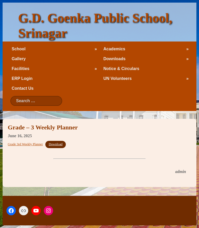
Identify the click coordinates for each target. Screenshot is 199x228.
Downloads (114, 59)
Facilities (20, 68)
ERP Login (22, 78)
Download (55, 144)
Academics (114, 49)
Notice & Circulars (121, 68)
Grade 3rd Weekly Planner (25, 144)
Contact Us (22, 88)
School (18, 49)
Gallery (19, 59)
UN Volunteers (117, 78)
